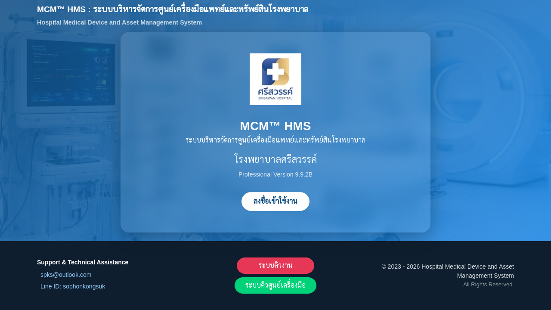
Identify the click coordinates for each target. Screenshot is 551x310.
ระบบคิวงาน (276, 265)
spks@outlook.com (65, 274)
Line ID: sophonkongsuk (72, 286)
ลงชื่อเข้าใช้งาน (275, 201)
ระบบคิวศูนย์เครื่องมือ (275, 285)
